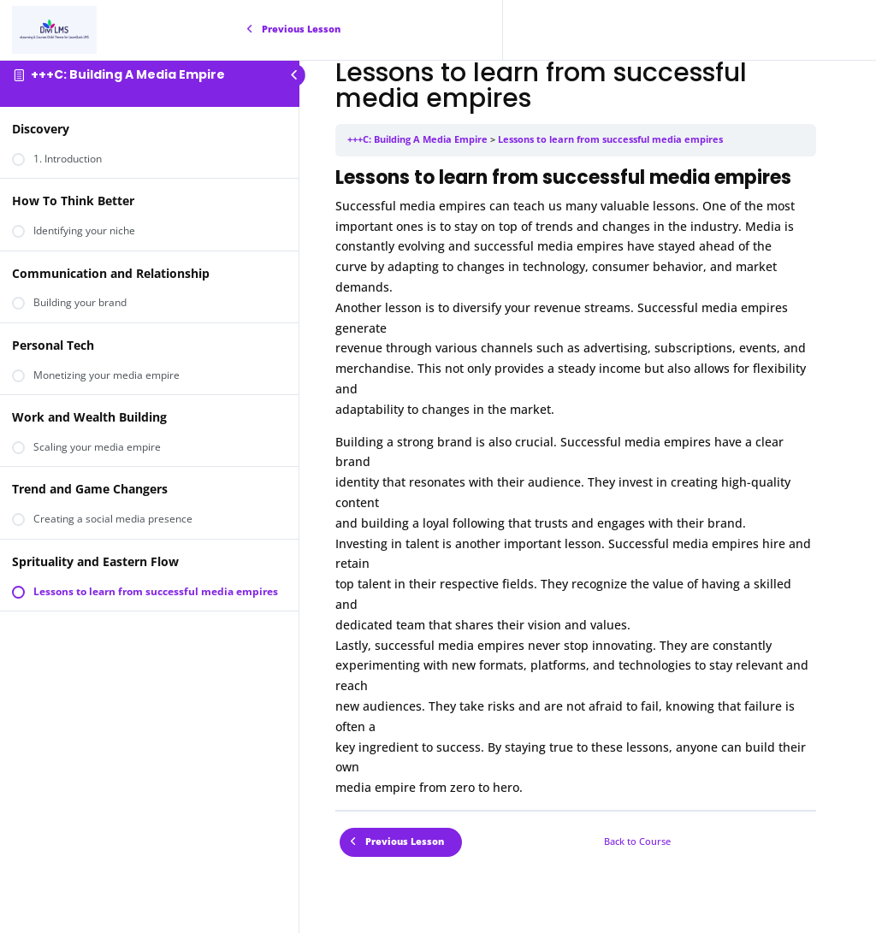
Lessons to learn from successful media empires (610, 139)
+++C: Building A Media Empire (128, 74)
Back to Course (637, 841)
